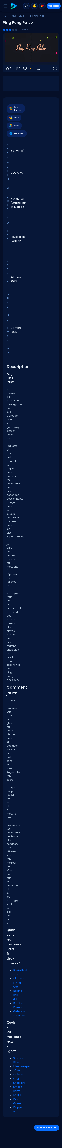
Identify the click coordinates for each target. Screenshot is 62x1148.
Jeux (5, 15)
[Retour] (38, 69)
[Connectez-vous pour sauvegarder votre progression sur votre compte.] (32, 69)
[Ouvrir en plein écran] (55, 69)
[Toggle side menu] (4, 5)
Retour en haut (47, 1127)
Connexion (53, 5)
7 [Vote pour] (8, 69)
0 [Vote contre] (17, 69)
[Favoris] (25, 69)
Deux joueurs (17, 15)
